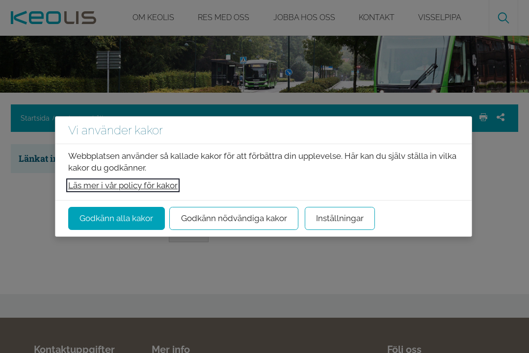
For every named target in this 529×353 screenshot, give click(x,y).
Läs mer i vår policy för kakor (123, 185)
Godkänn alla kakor (116, 218)
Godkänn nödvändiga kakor (234, 218)
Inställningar (340, 218)
